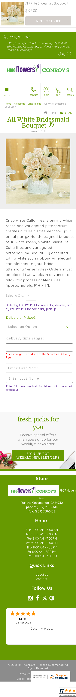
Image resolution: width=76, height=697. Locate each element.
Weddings (19, 103)
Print (50, 112)
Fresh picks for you (38, 431)
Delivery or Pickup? (20, 317)
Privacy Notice (49, 674)
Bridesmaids (34, 103)
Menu (7, 95)
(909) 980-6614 (20, 37)
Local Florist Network (30, 678)
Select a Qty (14, 295)
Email (66, 112)
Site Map (53, 678)
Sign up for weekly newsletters (38, 455)
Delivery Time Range (24, 338)
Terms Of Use (26, 674)
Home (8, 103)
